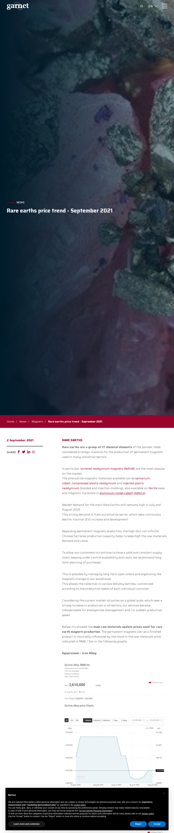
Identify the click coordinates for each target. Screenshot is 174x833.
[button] (164, 793)
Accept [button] (157, 824)
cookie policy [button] (80, 805)
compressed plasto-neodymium (94, 483)
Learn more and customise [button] (27, 824)
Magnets (37, 421)
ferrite (152, 488)
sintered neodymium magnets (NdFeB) (108, 468)
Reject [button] (138, 824)
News (20, 202)
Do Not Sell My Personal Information (95, 811)
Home (10, 421)
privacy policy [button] (148, 813)
